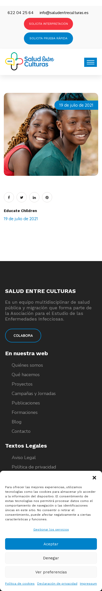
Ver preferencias (51, 572)
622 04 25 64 (21, 13)
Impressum (88, 583)
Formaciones (25, 412)
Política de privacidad (34, 467)
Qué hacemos (26, 375)
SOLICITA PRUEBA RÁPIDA (48, 38)
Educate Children (20, 210)
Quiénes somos (27, 365)
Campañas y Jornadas (34, 393)
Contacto (21, 431)
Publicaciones (26, 403)
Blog (17, 422)
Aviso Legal (24, 457)
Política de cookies (20, 583)
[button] (94, 477)
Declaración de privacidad (57, 583)
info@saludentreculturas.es (64, 13)
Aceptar (51, 544)
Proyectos (22, 384)
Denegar (51, 558)
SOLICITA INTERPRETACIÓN (48, 24)
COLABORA (23, 335)
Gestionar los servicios (51, 529)
